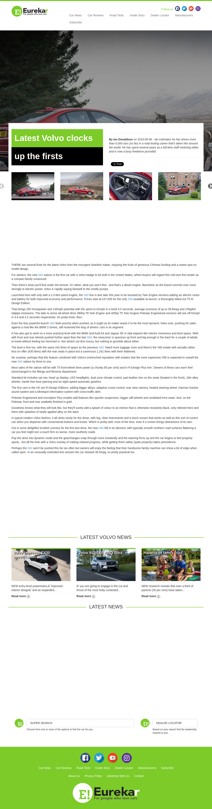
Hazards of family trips (163, 553)
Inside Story (137, 15)
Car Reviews (96, 15)
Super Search (41, 723)
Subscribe (75, 22)
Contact (139, 776)
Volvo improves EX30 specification (31, 555)
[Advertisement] (106, 234)
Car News (75, 15)
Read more (20, 596)
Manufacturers (184, 15)
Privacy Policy (93, 776)
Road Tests (117, 15)
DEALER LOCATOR (169, 723)
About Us (74, 776)
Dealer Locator (160, 15)
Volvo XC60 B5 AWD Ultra (100, 553)
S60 (40, 275)
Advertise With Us (118, 776)
